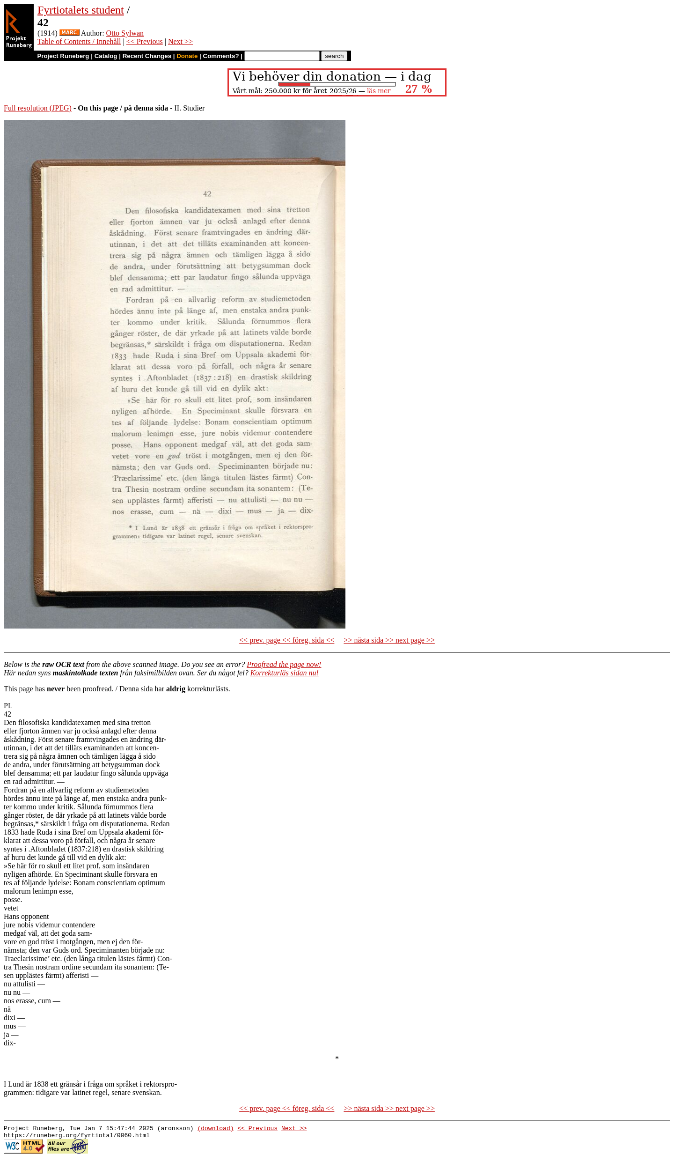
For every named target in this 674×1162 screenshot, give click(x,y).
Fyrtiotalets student (80, 10)
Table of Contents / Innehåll (79, 41)
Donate (187, 55)
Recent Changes (147, 55)
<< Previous (144, 41)
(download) (215, 1129)
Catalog (106, 55)
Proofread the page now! (284, 664)
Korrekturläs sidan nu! (284, 673)
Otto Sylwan (125, 33)
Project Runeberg (63, 55)
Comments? (221, 55)
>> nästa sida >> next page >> (389, 640)
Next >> (180, 41)
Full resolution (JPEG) (38, 108)
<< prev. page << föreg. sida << (286, 640)
